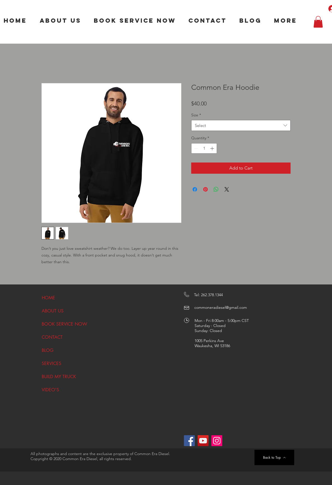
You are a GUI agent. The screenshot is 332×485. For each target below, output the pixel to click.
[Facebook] (189, 440)
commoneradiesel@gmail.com (220, 307)
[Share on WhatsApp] (216, 189)
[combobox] (241, 125)
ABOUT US (53, 311)
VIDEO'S (50, 390)
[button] (318, 22)
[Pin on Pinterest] (205, 189)
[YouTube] (203, 440)
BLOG (47, 350)
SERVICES (51, 363)
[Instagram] (216, 440)
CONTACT (52, 337)
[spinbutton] (204, 148)
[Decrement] (195, 148)
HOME (48, 298)
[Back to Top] (274, 457)
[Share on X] (226, 189)
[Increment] (212, 148)
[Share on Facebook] (194, 189)
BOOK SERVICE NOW (61, 324)
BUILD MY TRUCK (59, 377)
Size (196, 114)
